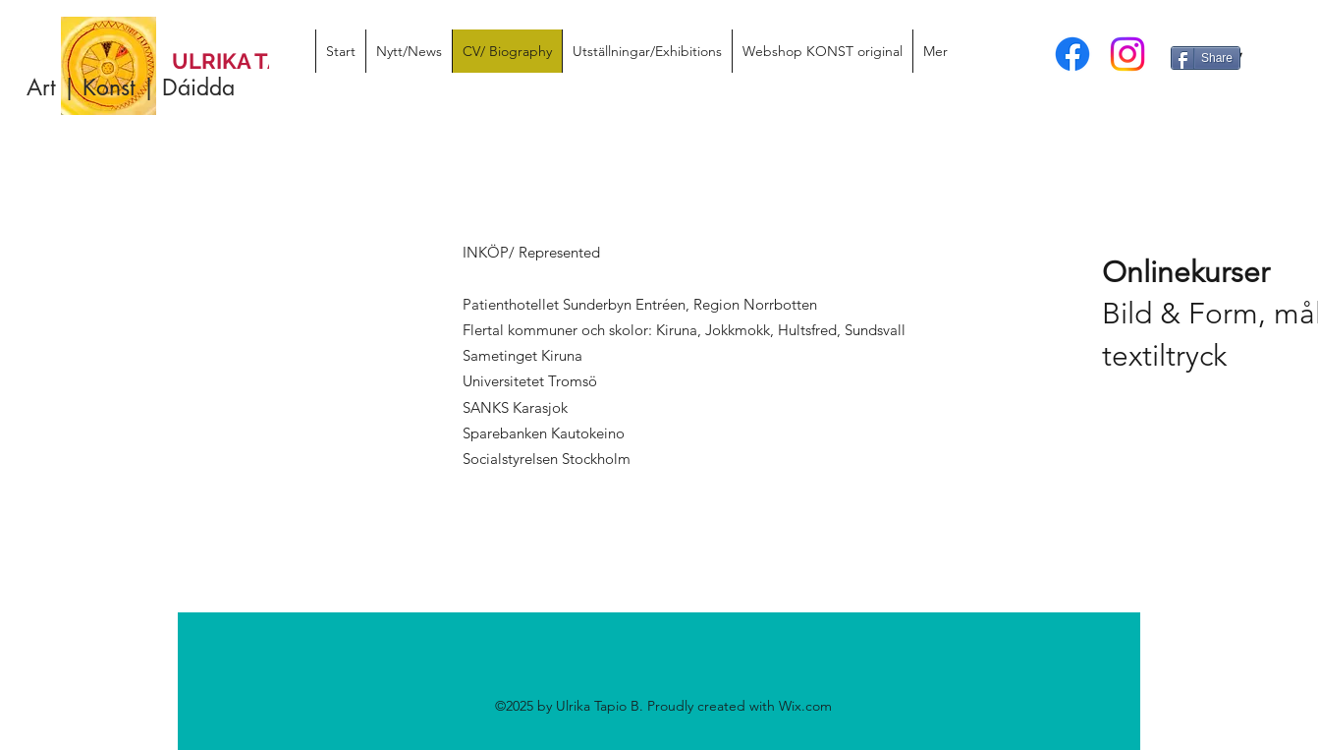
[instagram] (1127, 54)
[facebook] (1072, 54)
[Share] (1205, 58)
